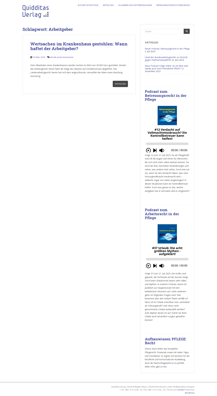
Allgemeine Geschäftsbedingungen (135, 5)
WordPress (189, 393)
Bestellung (108, 5)
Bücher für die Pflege (88, 5)
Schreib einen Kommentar (61, 57)
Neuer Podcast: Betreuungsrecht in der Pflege (167, 48)
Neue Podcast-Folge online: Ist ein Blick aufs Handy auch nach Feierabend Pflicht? (166, 67)
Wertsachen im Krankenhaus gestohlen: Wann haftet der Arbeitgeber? (78, 46)
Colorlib (180, 389)
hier (165, 366)
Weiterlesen (120, 84)
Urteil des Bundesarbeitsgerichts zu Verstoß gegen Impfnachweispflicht (166, 58)
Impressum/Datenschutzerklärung (173, 5)
